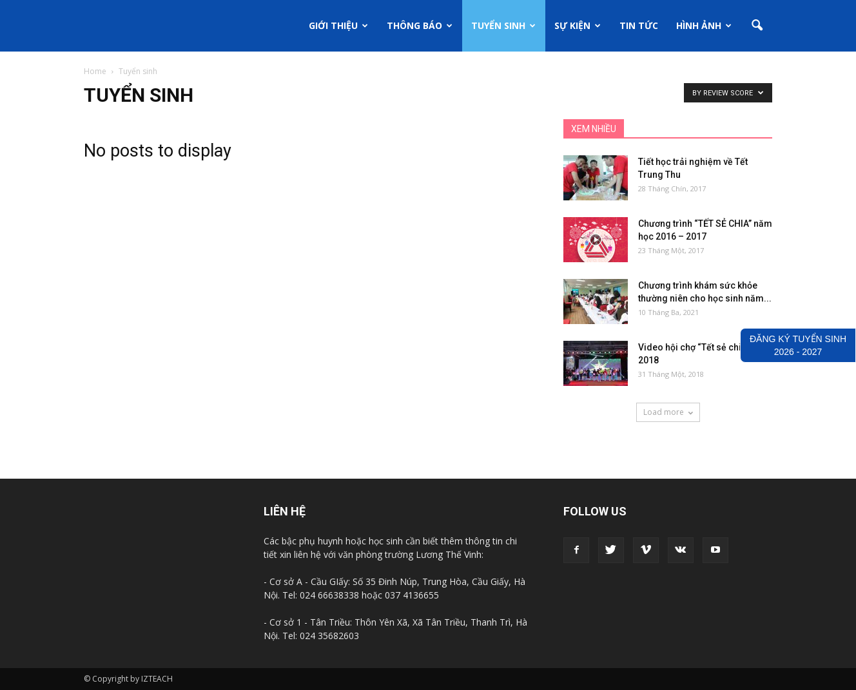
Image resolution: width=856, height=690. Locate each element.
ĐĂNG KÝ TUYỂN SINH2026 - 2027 (798, 345)
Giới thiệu (338, 25)
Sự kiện (577, 25)
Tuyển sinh (503, 25)
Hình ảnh (704, 25)
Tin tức (638, 25)
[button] (756, 25)
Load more (668, 412)
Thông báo (419, 25)
